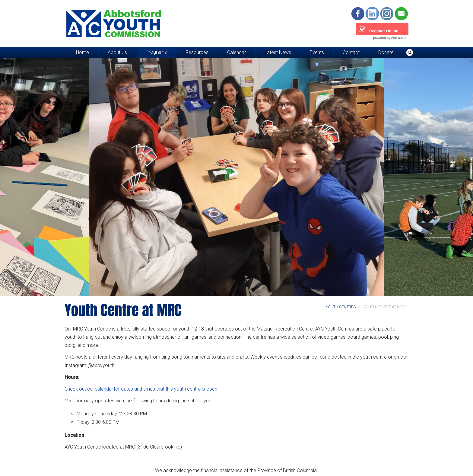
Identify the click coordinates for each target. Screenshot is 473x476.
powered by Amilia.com (390, 38)
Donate (386, 52)
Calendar (236, 52)
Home (82, 52)
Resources (197, 52)
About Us (117, 52)
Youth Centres (343, 307)
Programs (156, 52)
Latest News (278, 52)
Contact (351, 52)
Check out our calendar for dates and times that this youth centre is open (141, 389)
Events (317, 52)
